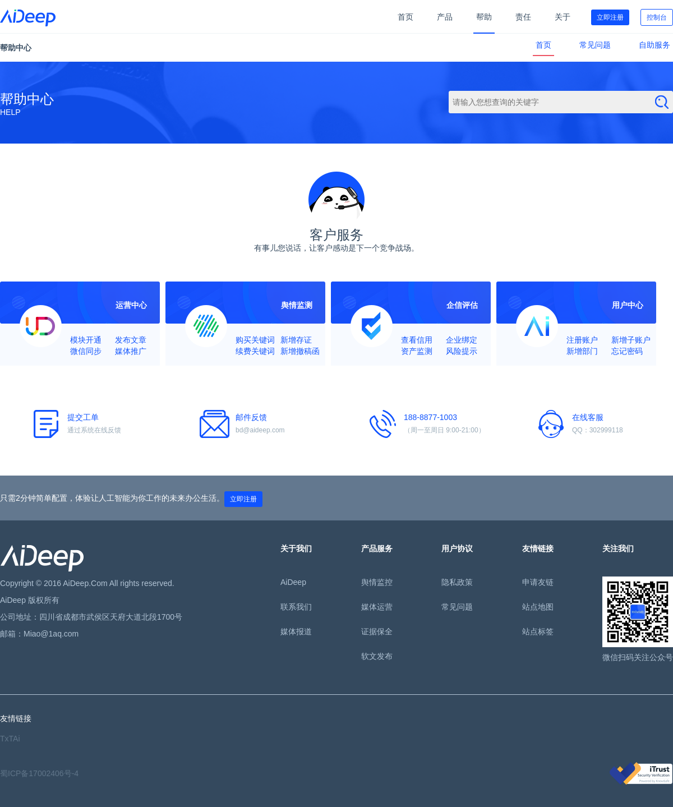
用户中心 (627, 305)
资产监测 (416, 351)
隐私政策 (457, 582)
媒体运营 (377, 606)
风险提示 (461, 351)
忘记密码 (627, 351)
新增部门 (582, 351)
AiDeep (293, 582)
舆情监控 (377, 582)
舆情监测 (296, 305)
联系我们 (296, 606)
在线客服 (604, 424)
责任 (523, 16)
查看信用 (416, 339)
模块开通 (86, 339)
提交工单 (99, 424)
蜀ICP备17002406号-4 (39, 773)
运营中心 (131, 305)
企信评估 (462, 305)
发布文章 (130, 339)
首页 (405, 16)
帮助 (484, 16)
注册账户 (582, 339)
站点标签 (538, 631)
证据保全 (377, 631)
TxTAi (10, 738)
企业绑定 (461, 339)
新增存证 (296, 339)
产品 (445, 16)
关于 (562, 16)
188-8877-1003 (436, 424)
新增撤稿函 (300, 351)
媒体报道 (296, 631)
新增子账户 (631, 339)
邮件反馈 (267, 424)
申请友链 (538, 582)
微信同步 (86, 351)
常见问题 (595, 44)
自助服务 (654, 44)
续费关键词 (255, 351)
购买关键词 (255, 339)
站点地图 (538, 606)
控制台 (657, 17)
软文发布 (377, 656)
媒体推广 (130, 351)
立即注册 (610, 17)
